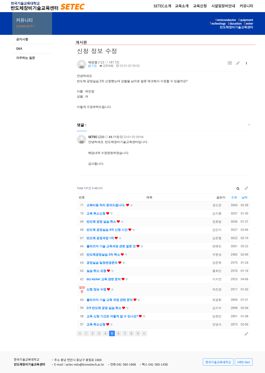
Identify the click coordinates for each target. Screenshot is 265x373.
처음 (80, 333)
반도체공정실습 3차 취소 (104, 254)
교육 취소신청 (96, 213)
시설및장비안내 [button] (223, 6)
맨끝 (144, 333)
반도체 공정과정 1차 (101, 238)
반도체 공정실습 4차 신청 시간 (107, 230)
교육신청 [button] (200, 6)
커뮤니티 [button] (246, 6)
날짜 (245, 197)
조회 (234, 197)
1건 (92, 66)
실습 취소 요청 (97, 271)
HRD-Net (243, 362)
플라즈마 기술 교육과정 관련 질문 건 (111, 246)
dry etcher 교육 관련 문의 (104, 279)
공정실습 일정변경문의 (102, 263)
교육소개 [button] (182, 6)
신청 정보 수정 (97, 289)
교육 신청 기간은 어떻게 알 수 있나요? (113, 316)
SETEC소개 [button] (162, 6)
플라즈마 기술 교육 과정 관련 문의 (110, 300)
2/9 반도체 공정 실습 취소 (104, 308)
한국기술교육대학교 (218, 362)
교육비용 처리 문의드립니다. (106, 205)
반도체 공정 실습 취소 (102, 221)
